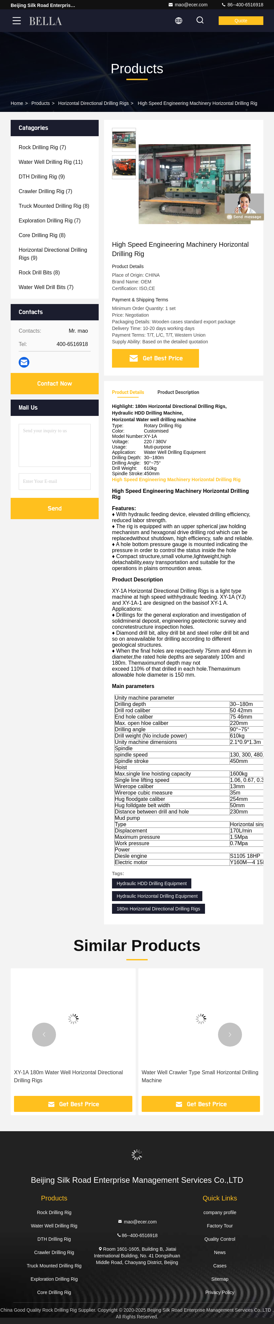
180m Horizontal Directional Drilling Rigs (158, 908)
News (220, 1252)
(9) (42, 176)
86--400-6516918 (242, 4)
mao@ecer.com (187, 4)
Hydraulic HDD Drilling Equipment (152, 883)
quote (241, 20)
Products (40, 103)
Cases (220, 1265)
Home (17, 103)
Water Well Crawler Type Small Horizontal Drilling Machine (200, 1076)
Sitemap (219, 1279)
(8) (54, 206)
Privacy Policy (219, 1292)
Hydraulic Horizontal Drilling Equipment (157, 896)
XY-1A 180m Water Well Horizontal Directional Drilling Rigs (68, 1076)
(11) (51, 162)
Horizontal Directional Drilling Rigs (93, 103)
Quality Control (219, 1239)
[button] (44, 1035)
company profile (219, 1212)
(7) (42, 147)
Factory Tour (220, 1225)
